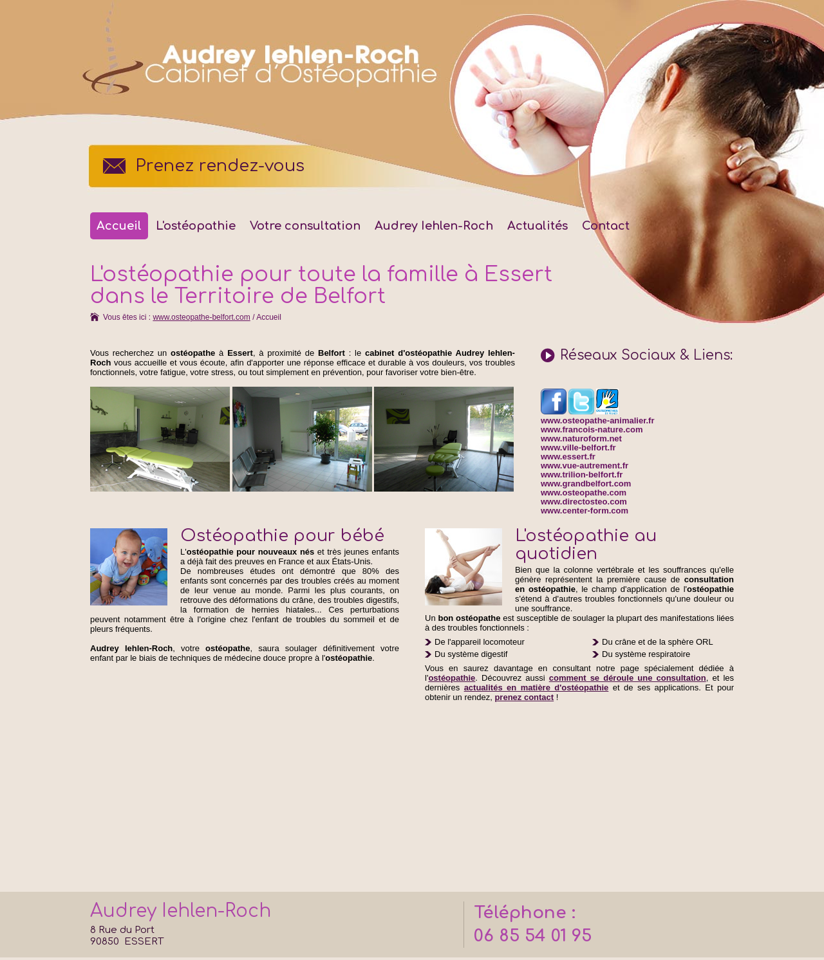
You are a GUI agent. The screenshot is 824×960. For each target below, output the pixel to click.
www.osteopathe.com (583, 492)
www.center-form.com (584, 510)
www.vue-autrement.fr (584, 465)
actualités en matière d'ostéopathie (536, 687)
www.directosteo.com (584, 501)
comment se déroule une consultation (627, 678)
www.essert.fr (568, 456)
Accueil (119, 225)
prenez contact (524, 697)
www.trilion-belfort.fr (582, 474)
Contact (606, 225)
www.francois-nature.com (591, 429)
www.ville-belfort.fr (578, 447)
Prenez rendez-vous (219, 166)
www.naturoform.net (581, 438)
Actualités (537, 225)
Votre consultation (305, 225)
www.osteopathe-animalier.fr (598, 420)
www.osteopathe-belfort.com (201, 317)
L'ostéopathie (196, 225)
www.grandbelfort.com (586, 483)
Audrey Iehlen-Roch (434, 225)
